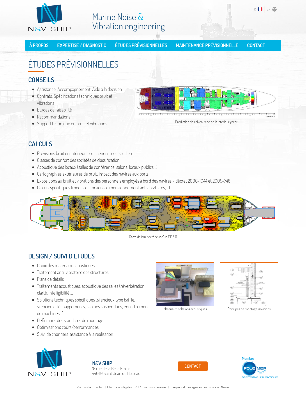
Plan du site (84, 387)
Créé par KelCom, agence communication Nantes (199, 387)
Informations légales (119, 387)
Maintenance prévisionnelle (207, 45)
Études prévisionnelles (141, 45)
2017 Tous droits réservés (150, 387)
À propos (38, 45)
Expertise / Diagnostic (81, 45)
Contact (256, 45)
